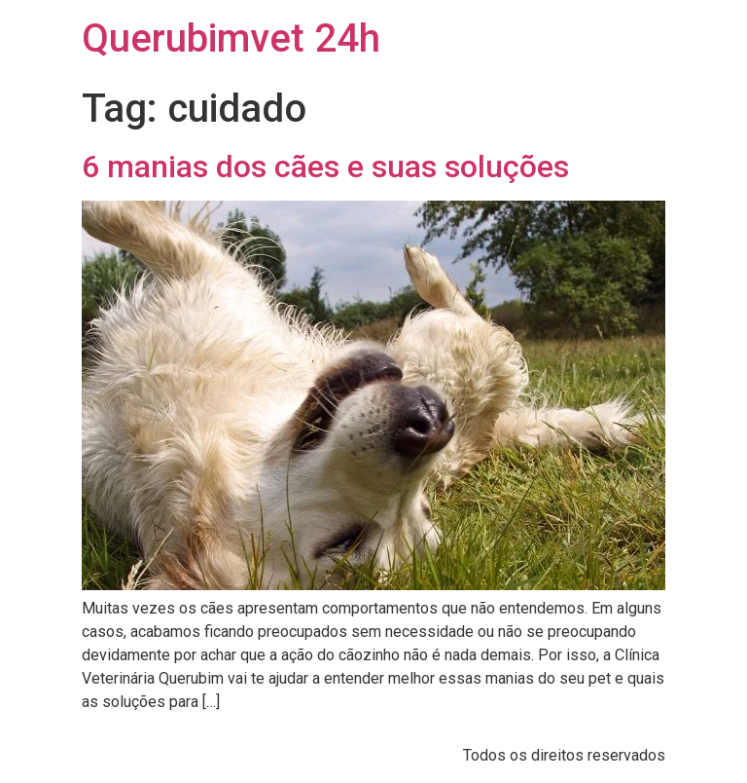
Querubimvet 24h (231, 38)
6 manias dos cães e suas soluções (325, 166)
